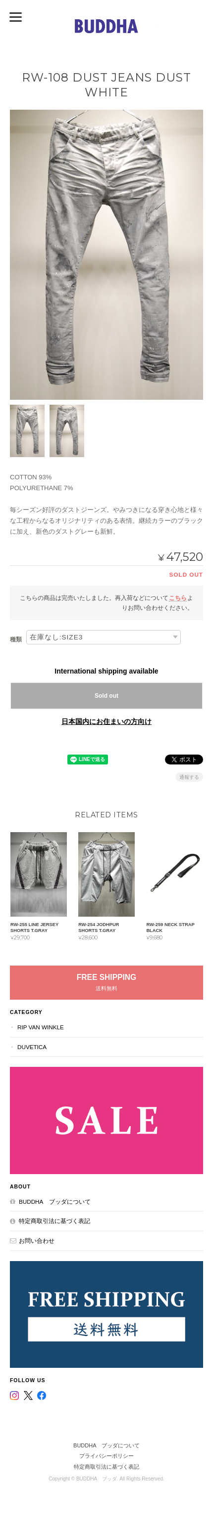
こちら (178, 597)
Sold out (106, 695)
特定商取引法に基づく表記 (54, 1221)
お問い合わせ (36, 1240)
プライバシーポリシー (106, 1456)
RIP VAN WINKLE (40, 1027)
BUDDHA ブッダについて (55, 1201)
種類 (16, 639)
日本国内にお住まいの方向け (106, 721)
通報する (189, 777)
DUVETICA (32, 1047)
